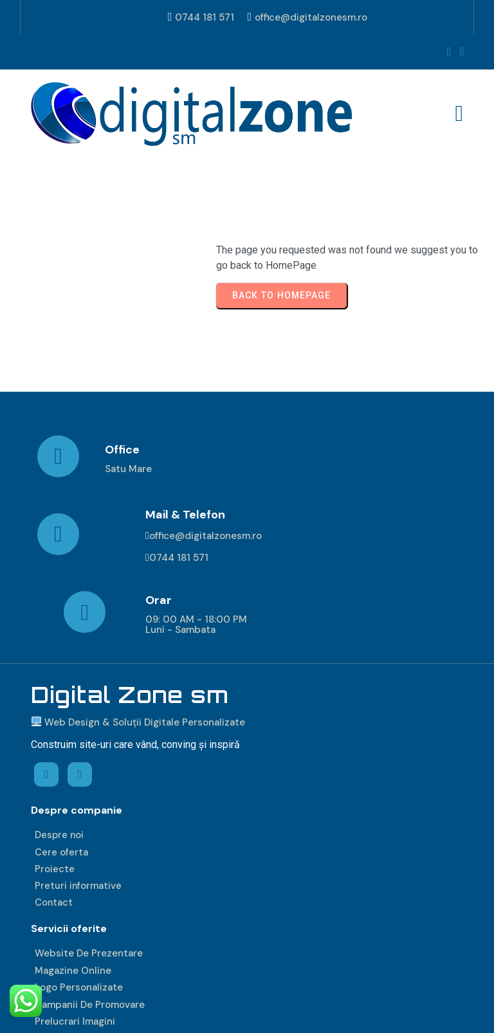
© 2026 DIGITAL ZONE (84, 1011)
